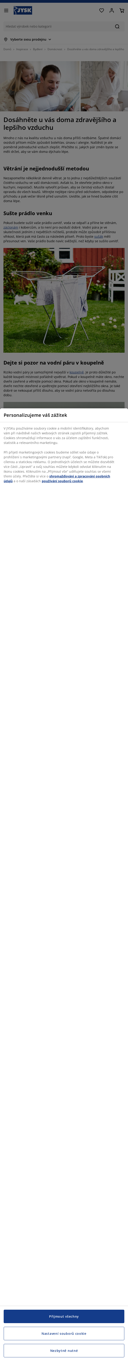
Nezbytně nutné (64, 1350)
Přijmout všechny (64, 1316)
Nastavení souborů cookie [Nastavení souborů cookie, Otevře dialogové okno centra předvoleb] (64, 1333)
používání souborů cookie (62, 481)
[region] (64, 884)
